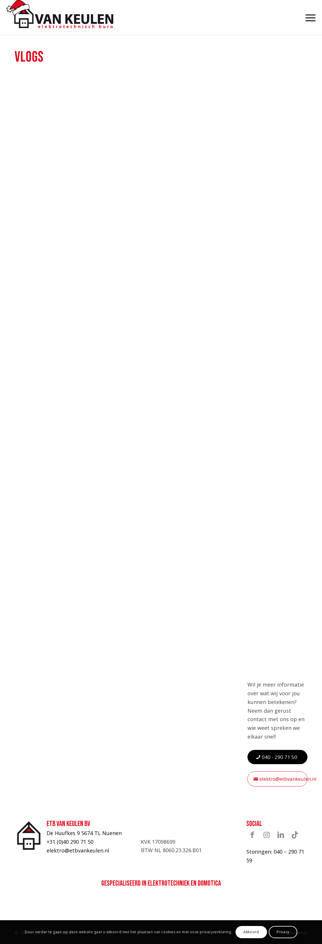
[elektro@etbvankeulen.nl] (277, 778)
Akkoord (251, 931)
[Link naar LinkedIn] (280, 834)
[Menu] (307, 17)
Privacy (283, 931)
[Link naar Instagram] (266, 834)
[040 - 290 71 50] (277, 757)
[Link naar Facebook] (252, 834)
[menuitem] (307, 17)
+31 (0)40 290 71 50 (70, 841)
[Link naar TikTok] (294, 834)
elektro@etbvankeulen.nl (78, 850)
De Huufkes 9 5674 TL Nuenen (84, 833)
